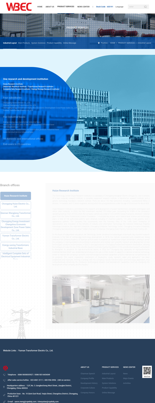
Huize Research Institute (13, 84)
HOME (39, 7)
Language (119, 7)
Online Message (69, 43)
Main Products (24, 43)
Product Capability (54, 43)
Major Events (128, 378)
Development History (89, 383)
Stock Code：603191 (104, 7)
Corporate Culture (88, 388)
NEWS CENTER (83, 7)
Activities (127, 383)
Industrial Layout (10, 43)
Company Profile (87, 378)
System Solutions (38, 43)
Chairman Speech (88, 374)
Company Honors (88, 393)
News (125, 374)
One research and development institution (25, 79)
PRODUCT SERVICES (65, 7)
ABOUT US (50, 7)
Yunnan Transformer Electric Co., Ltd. (35, 350)
